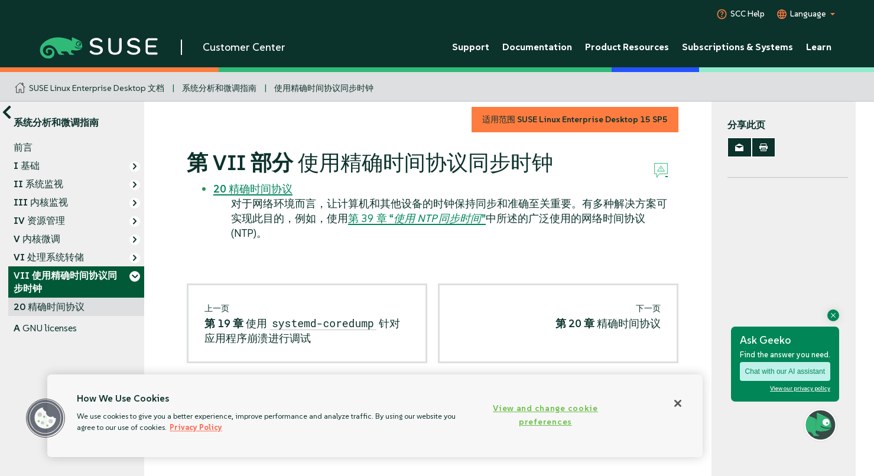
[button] (45, 418)
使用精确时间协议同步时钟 (323, 88)
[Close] (678, 403)
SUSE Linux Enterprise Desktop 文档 (96, 88)
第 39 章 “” (417, 218)
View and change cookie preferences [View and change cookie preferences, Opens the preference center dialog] (545, 415)
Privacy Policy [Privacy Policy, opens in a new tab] (196, 427)
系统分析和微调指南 (219, 88)
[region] (375, 415)
